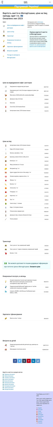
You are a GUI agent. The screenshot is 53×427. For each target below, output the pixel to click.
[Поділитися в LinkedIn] (33, 361)
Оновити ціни (35, 267)
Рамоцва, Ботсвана (9, 382)
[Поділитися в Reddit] (38, 361)
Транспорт (10, 36)
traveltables (26, 2)
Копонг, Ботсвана (8, 379)
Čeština (39, 418)
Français (39, 423)
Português (39, 414)
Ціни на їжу (10, 31)
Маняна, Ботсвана (9, 384)
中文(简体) (39, 419)
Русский (39, 409)
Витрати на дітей (12, 51)
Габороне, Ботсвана (9, 374)
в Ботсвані (40, 22)
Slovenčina (39, 416)
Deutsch (39, 421)
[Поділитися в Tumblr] (24, 361)
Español (39, 413)
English (39, 408)
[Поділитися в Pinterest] (29, 361)
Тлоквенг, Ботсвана (9, 377)
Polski (38, 411)
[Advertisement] (26, 72)
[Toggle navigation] (50, 2)
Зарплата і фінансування (14, 46)
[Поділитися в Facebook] (15, 361)
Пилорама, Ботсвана (9, 386)
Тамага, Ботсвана (8, 387)
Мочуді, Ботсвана (8, 389)
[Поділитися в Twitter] (20, 361)
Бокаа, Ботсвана (8, 381)
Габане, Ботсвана (8, 376)
